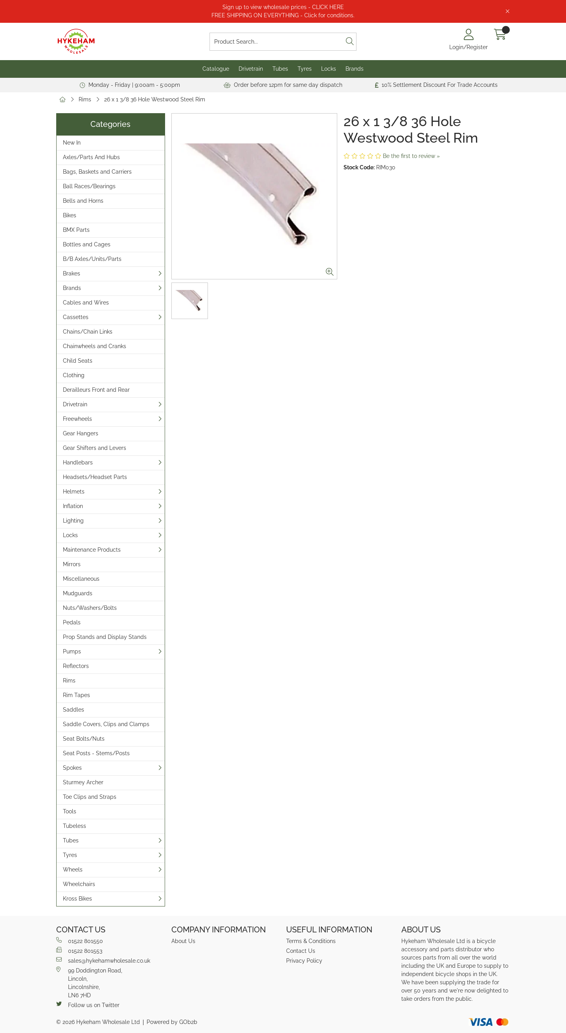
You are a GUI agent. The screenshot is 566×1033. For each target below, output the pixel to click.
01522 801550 (79, 940)
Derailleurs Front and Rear (96, 390)
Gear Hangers (80, 433)
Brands (354, 69)
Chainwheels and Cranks (94, 346)
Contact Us (300, 951)
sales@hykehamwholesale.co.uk (103, 960)
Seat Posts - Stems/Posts (96, 753)
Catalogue (215, 69)
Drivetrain (251, 69)
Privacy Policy (304, 961)
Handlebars (78, 462)
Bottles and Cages (86, 244)
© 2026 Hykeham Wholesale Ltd (98, 1022)
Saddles (73, 709)
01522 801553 (79, 950)
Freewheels (77, 419)
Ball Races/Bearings (89, 186)
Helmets (74, 491)
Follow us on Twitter (87, 1004)
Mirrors (72, 564)
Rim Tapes (76, 695)
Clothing (74, 375)
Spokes (72, 768)
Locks (328, 69)
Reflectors (76, 666)
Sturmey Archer (83, 782)
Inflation (73, 506)
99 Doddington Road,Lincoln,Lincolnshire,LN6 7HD (89, 982)
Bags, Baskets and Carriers (97, 172)
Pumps (72, 651)
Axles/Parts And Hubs (91, 157)
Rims (85, 99)
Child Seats (77, 361)
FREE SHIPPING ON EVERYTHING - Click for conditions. (283, 15)
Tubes (280, 69)
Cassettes (75, 317)
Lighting (73, 520)
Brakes (71, 273)
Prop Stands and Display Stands (105, 637)
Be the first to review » (411, 156)
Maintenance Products (92, 550)
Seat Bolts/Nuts (84, 739)
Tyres (305, 69)
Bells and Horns (83, 201)
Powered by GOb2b (172, 1022)
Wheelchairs (79, 884)
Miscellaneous (81, 579)
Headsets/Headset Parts (95, 477)
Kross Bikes (77, 898)
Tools (69, 811)
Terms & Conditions (311, 941)
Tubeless (74, 826)
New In (72, 142)
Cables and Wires (86, 302)
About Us (183, 941)
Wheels (73, 869)
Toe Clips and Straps (89, 797)
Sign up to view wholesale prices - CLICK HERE (283, 7)
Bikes (69, 215)
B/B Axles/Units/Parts (92, 259)
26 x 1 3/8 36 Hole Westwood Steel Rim (154, 99)
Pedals (72, 622)
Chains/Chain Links (87, 331)
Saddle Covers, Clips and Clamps (106, 724)
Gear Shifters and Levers (94, 448)
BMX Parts (76, 230)
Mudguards (77, 593)
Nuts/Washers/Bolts (90, 608)
